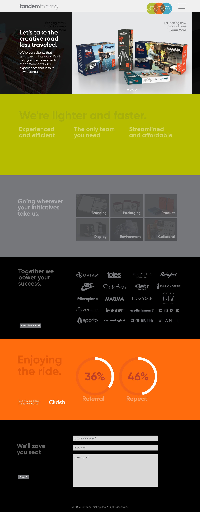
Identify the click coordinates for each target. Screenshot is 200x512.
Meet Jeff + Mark (30, 325)
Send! (23, 477)
